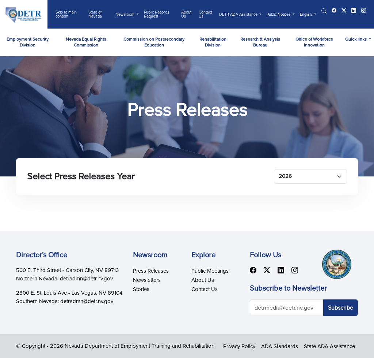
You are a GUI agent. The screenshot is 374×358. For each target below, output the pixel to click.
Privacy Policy (239, 346)
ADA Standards (279, 346)
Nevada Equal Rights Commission (86, 42)
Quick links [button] (356, 39)
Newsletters (147, 280)
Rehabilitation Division (212, 42)
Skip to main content (66, 14)
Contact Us (205, 14)
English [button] (306, 14)
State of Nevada (95, 14)
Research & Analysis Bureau (260, 42)
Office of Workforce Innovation (314, 42)
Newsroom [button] (125, 14)
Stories (141, 289)
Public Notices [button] (279, 14)
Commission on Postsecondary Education (153, 42)
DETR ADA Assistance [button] (239, 14)
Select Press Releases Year (80, 176)
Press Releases (151, 271)
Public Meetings (210, 271)
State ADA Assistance (329, 346)
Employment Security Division (28, 42)
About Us (186, 14)
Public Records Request (156, 14)
